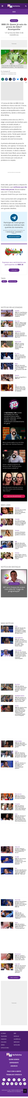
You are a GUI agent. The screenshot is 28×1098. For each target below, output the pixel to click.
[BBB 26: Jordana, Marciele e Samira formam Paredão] (7, 796)
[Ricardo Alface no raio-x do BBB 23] (7, 355)
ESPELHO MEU (5, 1048)
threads (21, 79)
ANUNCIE (14, 1066)
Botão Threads (24, 1084)
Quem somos (14, 1059)
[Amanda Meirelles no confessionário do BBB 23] (7, 366)
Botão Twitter (14, 1080)
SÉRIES (3, 1045)
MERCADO (16, 1042)
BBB (14, 12)
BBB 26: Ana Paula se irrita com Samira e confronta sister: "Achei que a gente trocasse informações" (21, 655)
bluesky (17, 79)
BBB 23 (4, 281)
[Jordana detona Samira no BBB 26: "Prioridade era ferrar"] (7, 849)
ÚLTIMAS (3, 1033)
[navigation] (2, 6)
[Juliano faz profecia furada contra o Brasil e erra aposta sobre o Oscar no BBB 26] (7, 902)
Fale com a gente (14, 1071)
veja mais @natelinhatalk (14, 496)
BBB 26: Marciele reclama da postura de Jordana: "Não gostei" (21, 745)
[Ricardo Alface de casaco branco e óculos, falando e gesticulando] (7, 323)
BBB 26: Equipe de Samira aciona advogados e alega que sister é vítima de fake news (20, 630)
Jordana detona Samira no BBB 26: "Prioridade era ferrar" (20, 850)
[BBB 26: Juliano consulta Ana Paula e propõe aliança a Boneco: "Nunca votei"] (7, 687)
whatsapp (2, 79)
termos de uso (10, 231)
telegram (14, 79)
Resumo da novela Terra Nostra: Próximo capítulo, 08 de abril (20, 512)
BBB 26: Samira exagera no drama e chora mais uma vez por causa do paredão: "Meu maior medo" (21, 642)
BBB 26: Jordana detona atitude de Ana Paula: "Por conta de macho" (20, 957)
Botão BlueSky (20, 1084)
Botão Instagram (19, 1080)
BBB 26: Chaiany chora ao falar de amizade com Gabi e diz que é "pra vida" (21, 755)
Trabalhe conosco (14, 1075)
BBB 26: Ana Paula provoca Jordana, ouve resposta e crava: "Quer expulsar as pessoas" (20, 969)
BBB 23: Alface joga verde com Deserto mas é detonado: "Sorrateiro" (20, 324)
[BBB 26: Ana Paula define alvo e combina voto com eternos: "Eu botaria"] (7, 859)
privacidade (18, 231)
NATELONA (17, 1045)
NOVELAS (16, 1036)
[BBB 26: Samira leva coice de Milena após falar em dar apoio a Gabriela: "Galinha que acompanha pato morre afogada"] (7, 708)
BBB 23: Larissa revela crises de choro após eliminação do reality (19, 346)
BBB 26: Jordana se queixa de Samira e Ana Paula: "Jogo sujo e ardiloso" (20, 699)
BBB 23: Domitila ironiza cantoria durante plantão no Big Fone (21, 335)
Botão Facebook (9, 1080)
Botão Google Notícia (7, 1084)
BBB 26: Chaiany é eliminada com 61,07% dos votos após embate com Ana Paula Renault (20, 818)
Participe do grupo (14, 236)
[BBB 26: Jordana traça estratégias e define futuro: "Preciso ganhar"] (7, 925)
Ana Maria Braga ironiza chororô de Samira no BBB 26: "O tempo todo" (20, 523)
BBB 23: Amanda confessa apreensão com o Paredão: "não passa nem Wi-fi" (21, 368)
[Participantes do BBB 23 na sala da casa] (7, 377)
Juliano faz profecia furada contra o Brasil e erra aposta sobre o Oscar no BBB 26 (21, 904)
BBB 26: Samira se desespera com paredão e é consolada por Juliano (20, 765)
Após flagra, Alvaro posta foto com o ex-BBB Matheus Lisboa (21, 556)
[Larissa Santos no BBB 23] (7, 344)
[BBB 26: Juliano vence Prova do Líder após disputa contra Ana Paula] (7, 806)
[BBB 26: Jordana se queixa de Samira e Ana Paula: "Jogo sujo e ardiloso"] (7, 698)
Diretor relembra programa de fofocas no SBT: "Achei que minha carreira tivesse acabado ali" (12, 466)
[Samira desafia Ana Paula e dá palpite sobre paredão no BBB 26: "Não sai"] (7, 871)
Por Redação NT (5, 71)
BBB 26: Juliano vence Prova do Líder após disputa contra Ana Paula (20, 808)
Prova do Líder (12, 281)
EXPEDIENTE (14, 1063)
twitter (10, 79)
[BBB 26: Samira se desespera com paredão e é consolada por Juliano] (7, 764)
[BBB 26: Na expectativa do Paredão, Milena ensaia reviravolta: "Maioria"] (7, 913)
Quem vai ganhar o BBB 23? (20, 377)
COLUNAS (3, 1042)
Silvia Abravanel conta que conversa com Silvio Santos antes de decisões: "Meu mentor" (13, 489)
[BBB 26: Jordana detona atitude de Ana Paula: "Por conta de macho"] (7, 956)
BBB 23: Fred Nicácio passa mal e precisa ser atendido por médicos (21, 314)
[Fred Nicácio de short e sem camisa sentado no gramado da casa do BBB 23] (7, 313)
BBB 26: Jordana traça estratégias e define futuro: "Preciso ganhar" (20, 926)
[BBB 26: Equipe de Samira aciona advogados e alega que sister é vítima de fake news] (7, 629)
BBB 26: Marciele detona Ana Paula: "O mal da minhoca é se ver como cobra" (21, 545)
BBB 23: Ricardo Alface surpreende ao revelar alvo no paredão (20, 357)
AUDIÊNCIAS (17, 1039)
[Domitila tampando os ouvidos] (7, 333)
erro (25, 79)
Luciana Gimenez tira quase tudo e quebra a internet (20, 533)
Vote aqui (14, 270)
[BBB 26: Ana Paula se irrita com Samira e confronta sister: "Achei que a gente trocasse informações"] (7, 653)
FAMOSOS (3, 1039)
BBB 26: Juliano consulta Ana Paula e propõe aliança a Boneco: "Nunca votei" (21, 688)
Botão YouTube (24, 1080)
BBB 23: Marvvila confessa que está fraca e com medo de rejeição (20, 389)
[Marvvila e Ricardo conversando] (7, 387)
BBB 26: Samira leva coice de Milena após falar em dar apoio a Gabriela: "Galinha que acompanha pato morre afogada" (21, 711)
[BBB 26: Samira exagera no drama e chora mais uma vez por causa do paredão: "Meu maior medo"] (7, 640)
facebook (6, 79)
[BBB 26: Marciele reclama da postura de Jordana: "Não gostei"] (7, 743)
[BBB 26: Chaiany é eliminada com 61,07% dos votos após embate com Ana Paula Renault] (7, 816)
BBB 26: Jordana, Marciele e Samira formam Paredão (20, 797)
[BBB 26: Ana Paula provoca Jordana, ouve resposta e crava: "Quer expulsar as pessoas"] (7, 966)
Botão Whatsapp (4, 1080)
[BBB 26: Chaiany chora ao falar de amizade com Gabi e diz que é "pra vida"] (7, 754)
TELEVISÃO (4, 1036)
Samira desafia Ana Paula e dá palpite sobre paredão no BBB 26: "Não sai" (21, 872)
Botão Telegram (3, 1084)
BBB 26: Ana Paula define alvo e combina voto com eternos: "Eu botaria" (20, 861)
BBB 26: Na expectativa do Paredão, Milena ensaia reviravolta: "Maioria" (20, 915)
